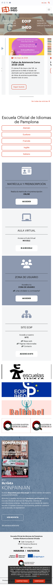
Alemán (26, 128)
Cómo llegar (27, 547)
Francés (26, 141)
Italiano (26, 154)
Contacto (28, 346)
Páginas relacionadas (27, 344)
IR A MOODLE (26, 248)
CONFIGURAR (39, 581)
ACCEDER (26, 201)
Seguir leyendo (18, 87)
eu (45, 3)
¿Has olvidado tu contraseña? (28, 291)
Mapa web (28, 341)
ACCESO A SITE (26, 354)
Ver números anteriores (10, 525)
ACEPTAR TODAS (22, 581)
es (42, 3)
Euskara (26, 135)
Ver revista (12, 517)
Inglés (26, 148)
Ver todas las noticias (40, 101)
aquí (38, 576)
